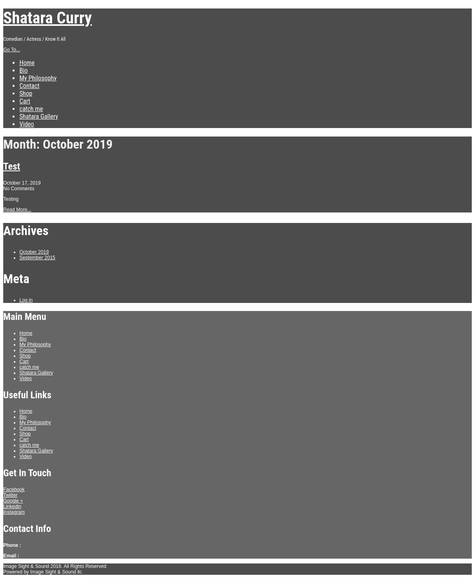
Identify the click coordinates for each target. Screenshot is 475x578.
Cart (24, 101)
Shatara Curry (47, 17)
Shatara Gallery (38, 116)
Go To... (11, 50)
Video (26, 124)
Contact (29, 86)
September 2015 (37, 258)
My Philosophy (38, 78)
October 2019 (34, 252)
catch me (31, 109)
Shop (25, 93)
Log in (26, 300)
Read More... (17, 209)
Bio (23, 70)
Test (11, 166)
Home (27, 63)
